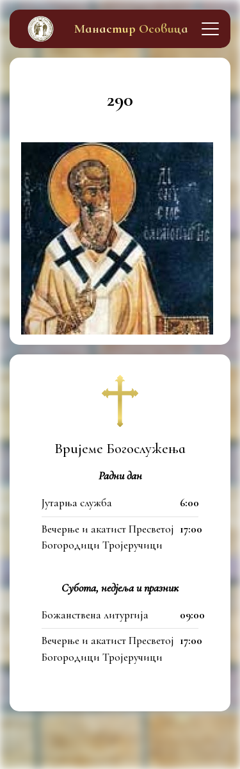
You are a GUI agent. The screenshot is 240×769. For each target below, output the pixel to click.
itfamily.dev (186, 752)
